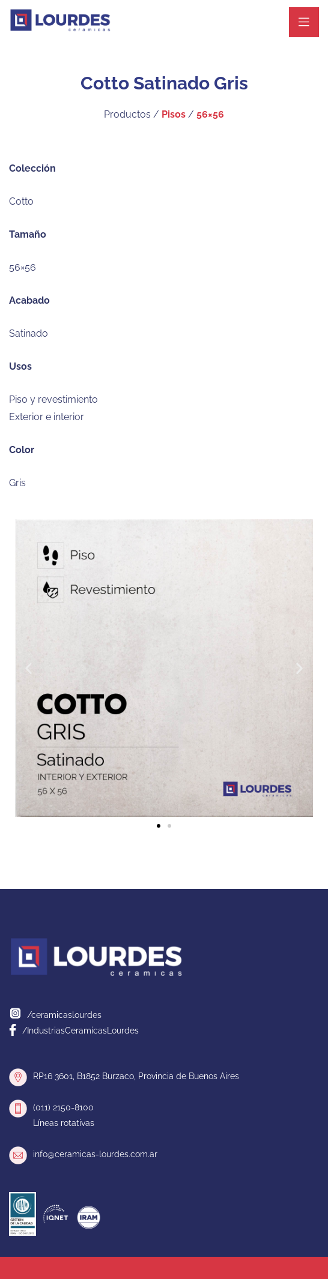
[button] (28, 668)
